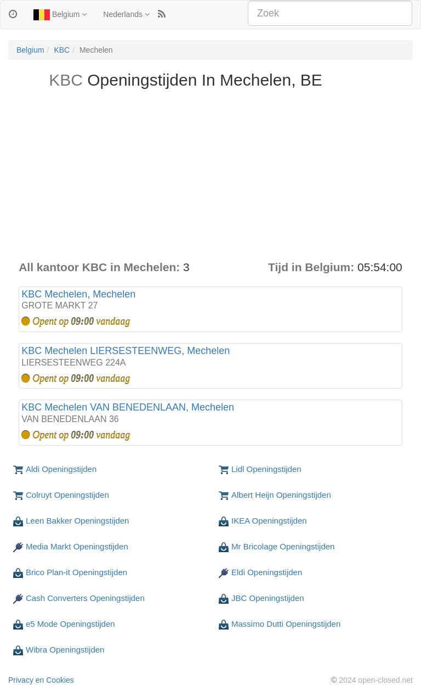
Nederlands (126, 14)
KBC (62, 50)
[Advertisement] (210, 177)
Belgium (60, 14)
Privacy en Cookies (41, 680)
